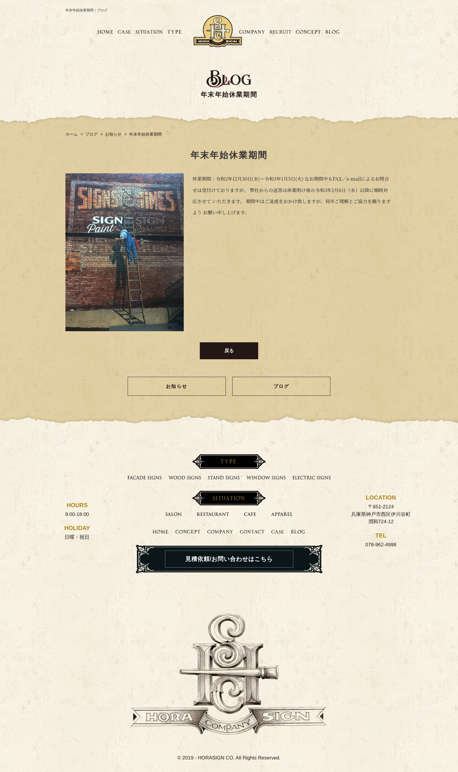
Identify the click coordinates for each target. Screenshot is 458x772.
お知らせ (113, 134)
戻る (229, 350)
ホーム (71, 134)
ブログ (91, 134)
